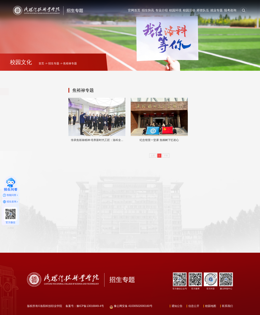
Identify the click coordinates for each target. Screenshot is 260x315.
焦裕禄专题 (70, 63)
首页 (41, 63)
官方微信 (10, 215)
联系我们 (227, 305)
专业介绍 (161, 10)
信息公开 (193, 305)
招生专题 (53, 63)
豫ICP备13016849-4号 (90, 305)
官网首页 (134, 10)
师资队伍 (203, 10)
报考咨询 (230, 10)
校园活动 (189, 10)
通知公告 (177, 305)
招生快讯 (148, 10)
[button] (243, 10)
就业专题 (216, 10)
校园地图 (210, 305)
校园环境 (175, 10)
